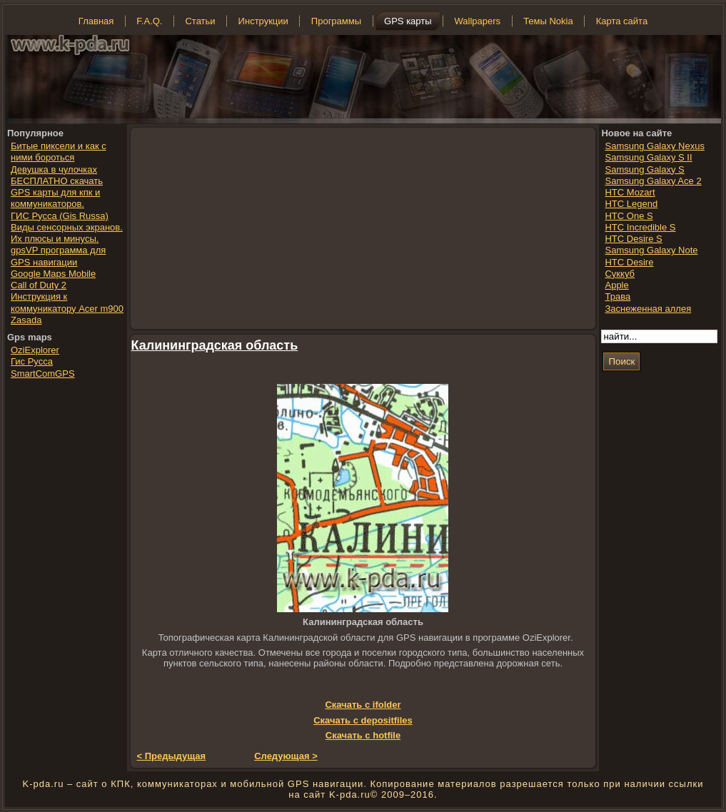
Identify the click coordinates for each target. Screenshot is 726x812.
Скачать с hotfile (363, 735)
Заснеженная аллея (648, 308)
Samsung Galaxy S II (648, 157)
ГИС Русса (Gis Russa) (60, 215)
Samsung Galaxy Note (651, 250)
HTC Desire (629, 262)
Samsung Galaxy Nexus (654, 146)
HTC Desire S (633, 238)
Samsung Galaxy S (644, 169)
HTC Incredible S (640, 227)
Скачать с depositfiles (363, 720)
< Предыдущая (171, 756)
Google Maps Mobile (53, 273)
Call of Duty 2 (38, 285)
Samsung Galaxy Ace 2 (653, 181)
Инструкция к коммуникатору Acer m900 (67, 302)
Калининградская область (214, 345)
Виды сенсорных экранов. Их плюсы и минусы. (67, 233)
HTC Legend (631, 203)
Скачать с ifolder (362, 704)
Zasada (26, 320)
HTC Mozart (630, 192)
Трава (617, 296)
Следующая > (286, 756)
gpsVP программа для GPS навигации (58, 256)
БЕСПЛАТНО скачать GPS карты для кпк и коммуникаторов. (57, 193)
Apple (616, 285)
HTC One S (628, 215)
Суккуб (620, 273)
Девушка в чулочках (54, 169)
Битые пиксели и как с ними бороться (58, 152)
